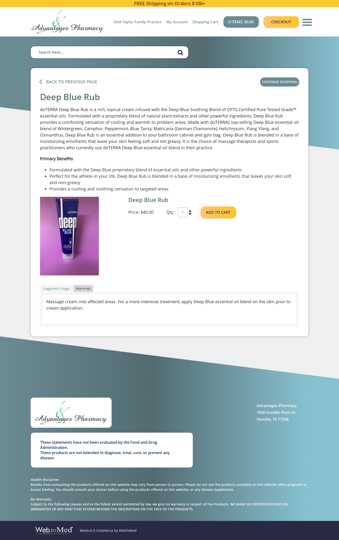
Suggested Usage (56, 288)
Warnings (83, 288)
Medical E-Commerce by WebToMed (108, 530)
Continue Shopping (279, 82)
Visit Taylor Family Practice (137, 21)
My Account (177, 21)
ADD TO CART (218, 212)
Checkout (281, 21)
